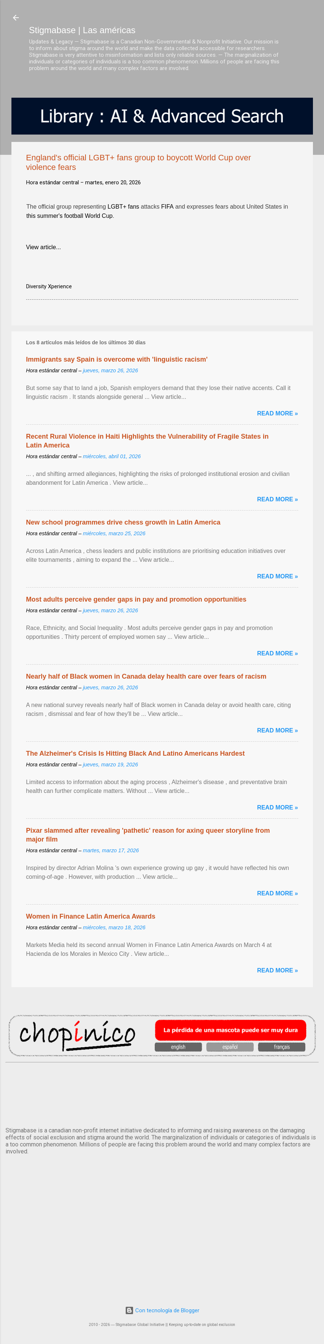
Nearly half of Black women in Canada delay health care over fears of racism (146, 676)
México (162, 1093)
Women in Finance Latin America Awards (91, 916)
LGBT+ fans (123, 207)
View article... (43, 247)
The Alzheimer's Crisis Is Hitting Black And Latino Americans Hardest (135, 753)
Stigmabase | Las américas (82, 30)
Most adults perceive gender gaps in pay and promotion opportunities (136, 599)
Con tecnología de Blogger (162, 1310)
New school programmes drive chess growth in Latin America (123, 522)
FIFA (167, 207)
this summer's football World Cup (70, 217)
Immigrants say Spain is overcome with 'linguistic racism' (117, 359)
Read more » (277, 413)
